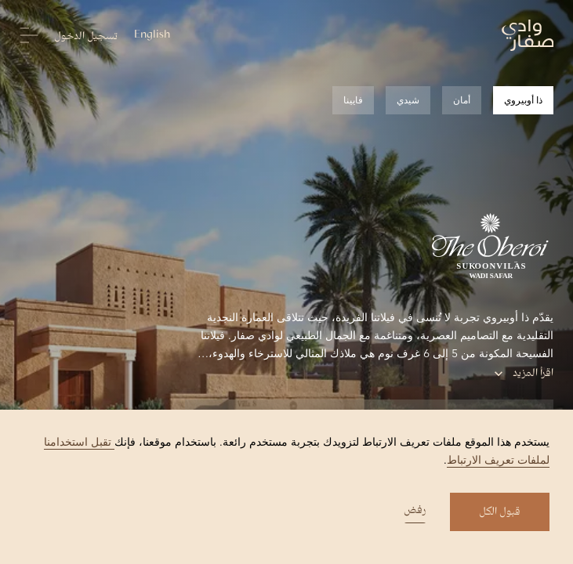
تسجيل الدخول (86, 37)
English (152, 35)
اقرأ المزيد (523, 373)
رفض (415, 512)
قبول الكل (499, 512)
